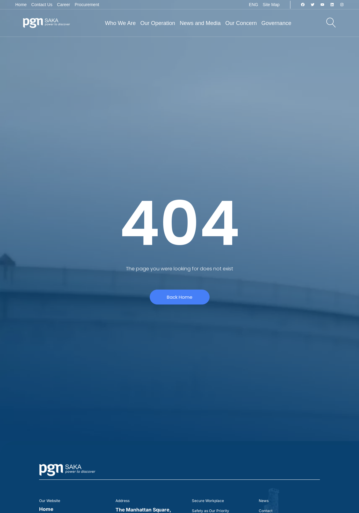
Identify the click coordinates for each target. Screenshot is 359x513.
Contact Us (41, 4)
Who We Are (120, 23)
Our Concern (241, 23)
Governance (276, 23)
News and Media (200, 23)
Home (21, 4)
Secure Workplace (208, 500)
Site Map (271, 4)
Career (63, 4)
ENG (253, 4)
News (264, 500)
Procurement (87, 4)
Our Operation (157, 23)
